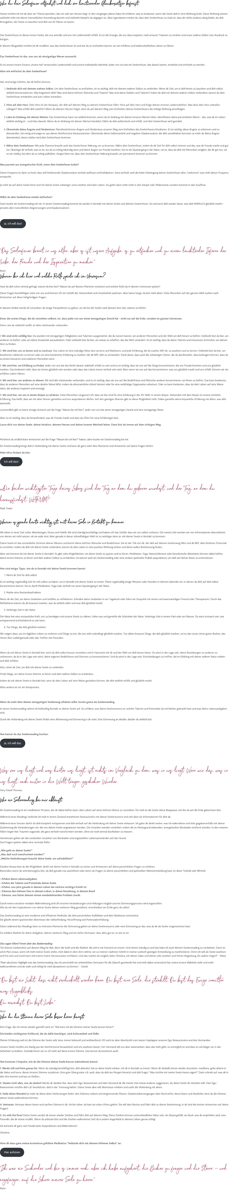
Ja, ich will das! (13, 223)
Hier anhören (12, 1152)
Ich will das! (11, 461)
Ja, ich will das (12, 743)
